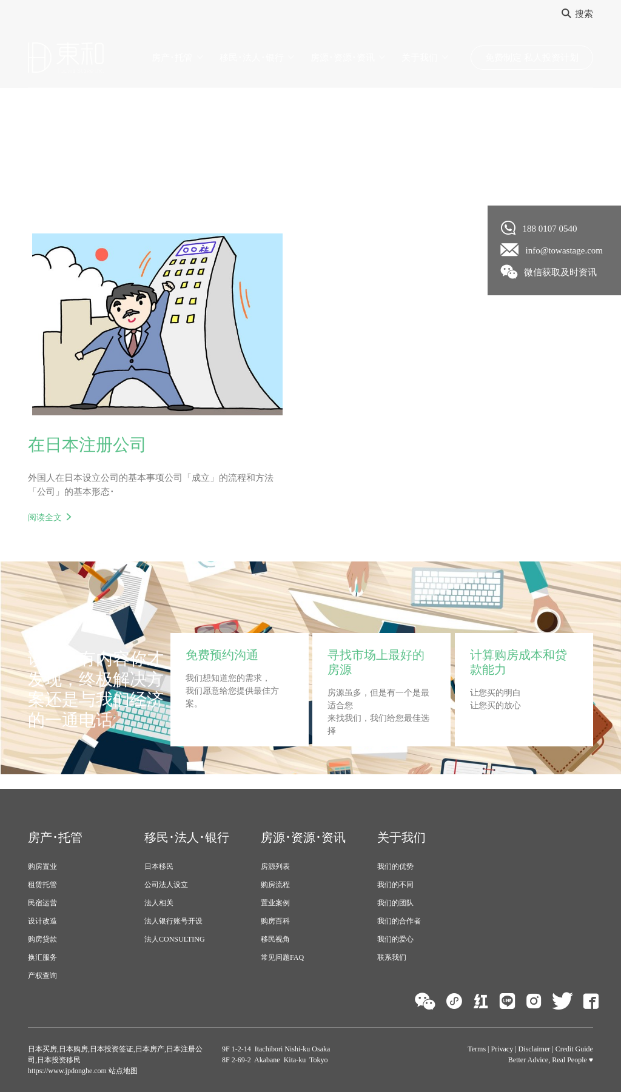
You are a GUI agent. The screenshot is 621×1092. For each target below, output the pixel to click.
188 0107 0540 (539, 228)
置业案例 (275, 903)
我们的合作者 (399, 921)
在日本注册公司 (87, 444)
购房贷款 (42, 939)
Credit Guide (574, 1049)
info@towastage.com (552, 250)
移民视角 (275, 939)
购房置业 (42, 866)
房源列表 (275, 866)
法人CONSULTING (174, 939)
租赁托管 (42, 884)
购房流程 (275, 884)
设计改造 (42, 921)
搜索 (577, 14)
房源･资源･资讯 (342, 57)
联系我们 (391, 957)
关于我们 (419, 57)
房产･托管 (172, 57)
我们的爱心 (395, 939)
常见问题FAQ (282, 957)
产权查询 (42, 975)
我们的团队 (395, 903)
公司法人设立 (166, 884)
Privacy (502, 1049)
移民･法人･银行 (252, 57)
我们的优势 (395, 866)
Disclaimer (535, 1049)
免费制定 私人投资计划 (532, 57)
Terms (477, 1049)
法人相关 (158, 903)
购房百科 (275, 921)
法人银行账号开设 (173, 921)
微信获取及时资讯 (549, 271)
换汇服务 (42, 957)
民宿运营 (42, 903)
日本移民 (158, 866)
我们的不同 (395, 884)
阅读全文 (45, 517)
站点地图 (122, 1071)
